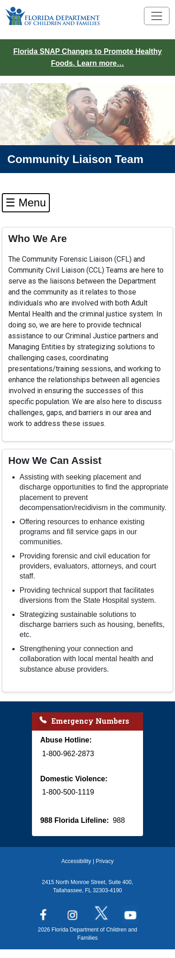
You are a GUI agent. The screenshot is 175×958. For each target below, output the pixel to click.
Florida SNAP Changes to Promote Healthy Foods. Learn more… (87, 57)
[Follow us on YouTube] (130, 912)
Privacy (104, 861)
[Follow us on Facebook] (44, 912)
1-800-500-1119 (68, 792)
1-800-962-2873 (68, 754)
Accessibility (76, 861)
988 (119, 820)
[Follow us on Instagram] (72, 912)
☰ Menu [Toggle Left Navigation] (25, 202)
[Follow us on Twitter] (102, 912)
